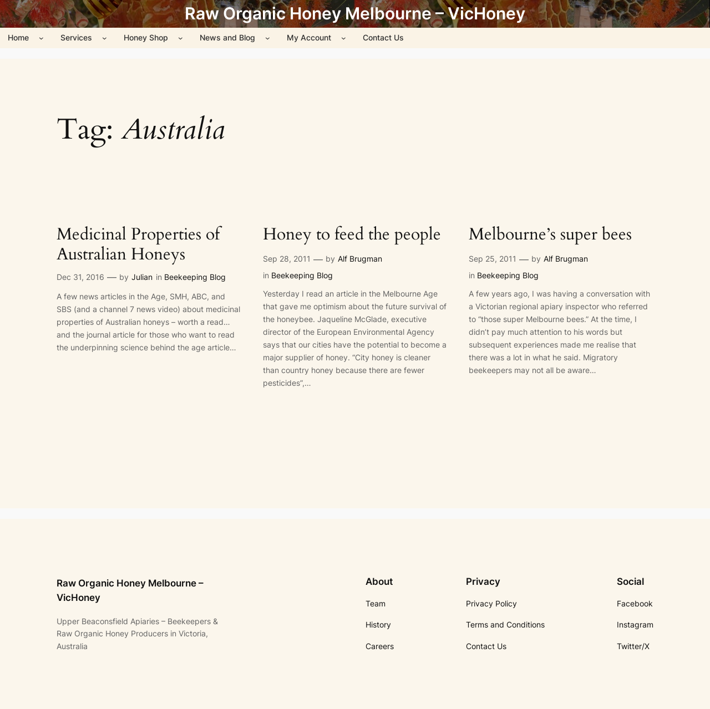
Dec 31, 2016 (80, 277)
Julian (142, 277)
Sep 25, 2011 (492, 258)
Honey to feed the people (352, 235)
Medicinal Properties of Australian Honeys (138, 244)
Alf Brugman (360, 258)
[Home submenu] (41, 37)
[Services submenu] (104, 37)
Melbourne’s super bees (550, 235)
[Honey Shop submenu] (180, 37)
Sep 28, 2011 (287, 258)
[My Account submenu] (343, 37)
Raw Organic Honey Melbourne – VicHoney (355, 13)
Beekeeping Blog (195, 277)
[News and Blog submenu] (267, 37)
